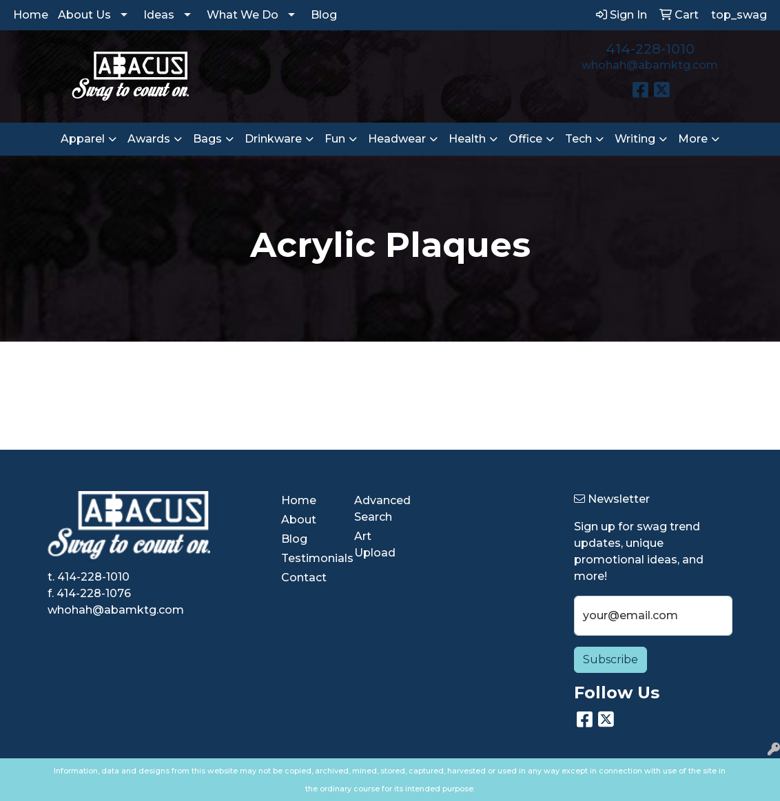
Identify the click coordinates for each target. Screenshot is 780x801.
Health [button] (467, 138)
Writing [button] (635, 138)
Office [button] (525, 138)
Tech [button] (578, 138)
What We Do (242, 14)
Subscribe (610, 659)
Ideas (158, 14)
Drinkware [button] (273, 138)
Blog (324, 14)
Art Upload (375, 544)
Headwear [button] (397, 138)
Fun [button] (335, 138)
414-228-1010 (650, 49)
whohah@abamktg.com (650, 65)
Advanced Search (382, 508)
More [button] (693, 138)
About (298, 519)
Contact (304, 577)
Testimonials (309, 558)
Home (30, 14)
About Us (84, 14)
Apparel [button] (83, 138)
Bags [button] (207, 138)
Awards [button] (148, 138)
